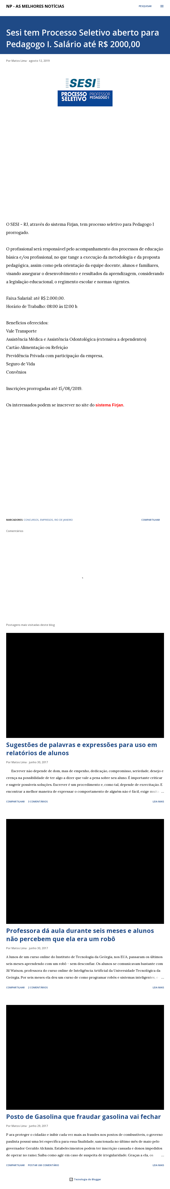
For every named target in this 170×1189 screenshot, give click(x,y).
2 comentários (38, 987)
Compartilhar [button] (150, 519)
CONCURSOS (31, 519)
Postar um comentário (43, 1165)
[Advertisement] (32, 166)
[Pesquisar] (145, 6)
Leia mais (158, 801)
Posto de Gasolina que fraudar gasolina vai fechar (83, 1116)
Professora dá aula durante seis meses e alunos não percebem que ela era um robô (80, 934)
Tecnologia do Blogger (85, 1179)
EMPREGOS (46, 519)
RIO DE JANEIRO (63, 519)
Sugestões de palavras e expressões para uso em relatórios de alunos (81, 748)
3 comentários (38, 801)
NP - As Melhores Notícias (35, 6)
